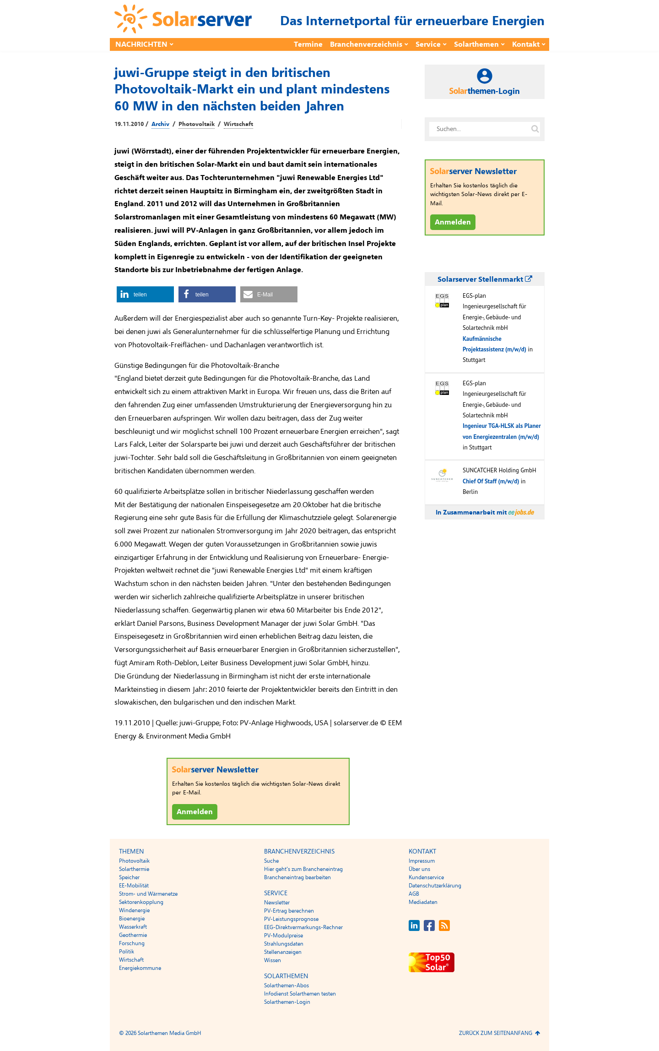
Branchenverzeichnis (366, 44)
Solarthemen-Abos (286, 985)
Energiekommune (140, 968)
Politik (126, 951)
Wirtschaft (238, 124)
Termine (308, 44)
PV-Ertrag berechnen (289, 910)
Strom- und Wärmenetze (148, 894)
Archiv (160, 124)
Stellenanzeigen (283, 952)
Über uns (419, 869)
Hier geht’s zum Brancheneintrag (303, 869)
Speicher (129, 877)
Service (428, 44)
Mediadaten (423, 902)
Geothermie (133, 935)
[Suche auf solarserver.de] (535, 129)
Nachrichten (141, 44)
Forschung (132, 943)
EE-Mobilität (134, 885)
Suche (271, 861)
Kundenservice (426, 877)
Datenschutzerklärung (435, 885)
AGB (414, 894)
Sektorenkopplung (141, 902)
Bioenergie (132, 918)
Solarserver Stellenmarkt (485, 279)
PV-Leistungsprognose (291, 919)
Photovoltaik (196, 124)
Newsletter (277, 902)
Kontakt (526, 44)
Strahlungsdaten (283, 943)
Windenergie (134, 910)
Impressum (422, 861)
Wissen (272, 960)
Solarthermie (134, 869)
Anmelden (195, 812)
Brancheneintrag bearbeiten (297, 877)
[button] (145, 294)
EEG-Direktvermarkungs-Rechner (303, 927)
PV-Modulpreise (283, 935)
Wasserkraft (133, 927)
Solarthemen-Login (287, 1002)
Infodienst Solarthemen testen (300, 993)
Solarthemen (476, 44)
